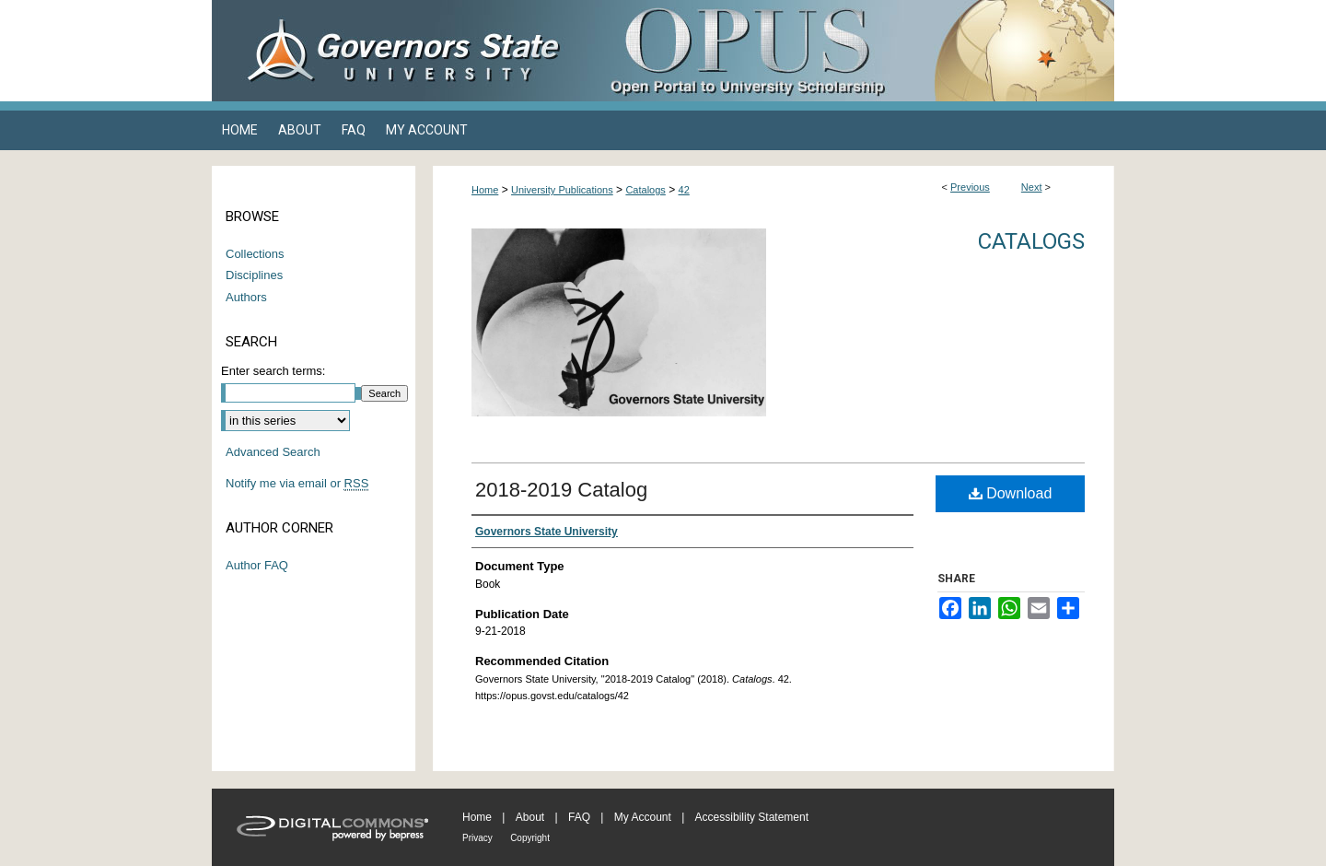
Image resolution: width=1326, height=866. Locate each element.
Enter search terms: (273, 371)
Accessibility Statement (751, 817)
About (530, 817)
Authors (246, 297)
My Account (642, 817)
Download (1011, 493)
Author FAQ (257, 565)
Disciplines (254, 275)
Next (1031, 187)
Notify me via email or (297, 483)
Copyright (530, 838)
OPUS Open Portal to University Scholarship (847, 50)
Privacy (477, 838)
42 (684, 189)
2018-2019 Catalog (561, 489)
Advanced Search (273, 452)
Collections (255, 254)
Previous (970, 187)
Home (484, 189)
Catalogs (645, 189)
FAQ (579, 817)
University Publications (562, 189)
